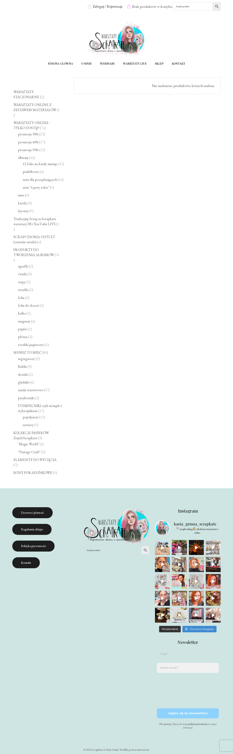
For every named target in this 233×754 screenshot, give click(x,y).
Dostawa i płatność (32, 513)
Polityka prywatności (33, 546)
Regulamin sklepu (32, 529)
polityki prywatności (197, 724)
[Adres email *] (188, 668)
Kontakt (26, 563)
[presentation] (172, 690)
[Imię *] (188, 654)
